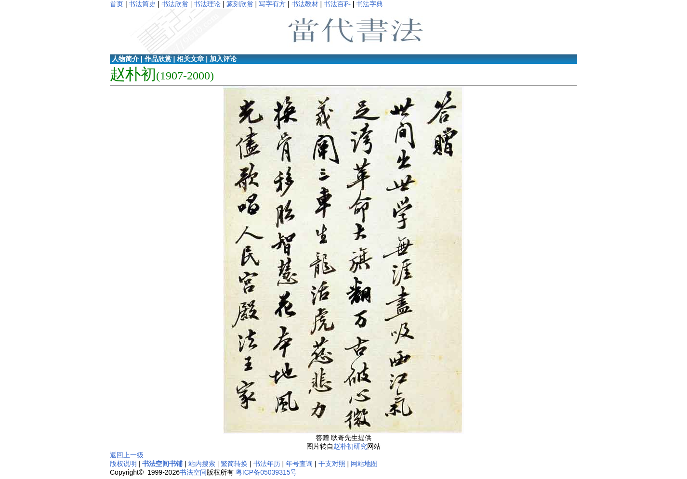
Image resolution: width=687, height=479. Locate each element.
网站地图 (364, 463)
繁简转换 (234, 463)
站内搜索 (201, 463)
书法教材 (304, 4)
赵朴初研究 (350, 446)
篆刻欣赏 (239, 4)
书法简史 (142, 4)
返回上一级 (127, 455)
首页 (116, 4)
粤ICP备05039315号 (266, 472)
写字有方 (272, 4)
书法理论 (207, 4)
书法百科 (337, 4)
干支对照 (331, 463)
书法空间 (193, 472)
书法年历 (266, 463)
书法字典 (369, 4)
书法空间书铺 (162, 463)
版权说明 (123, 463)
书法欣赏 (174, 4)
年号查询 (299, 463)
